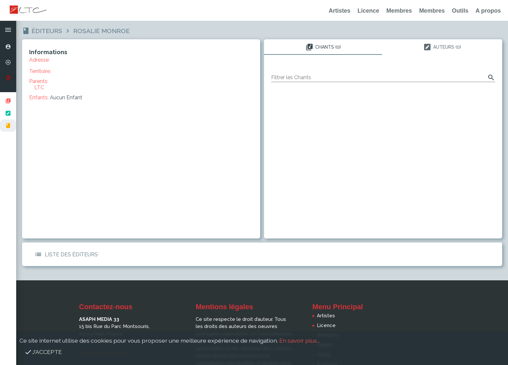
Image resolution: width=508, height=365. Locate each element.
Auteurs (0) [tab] (442, 47)
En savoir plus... (299, 340)
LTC (39, 87)
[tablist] (383, 47)
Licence (368, 10)
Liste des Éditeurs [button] (65, 254)
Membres (399, 10)
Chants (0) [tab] (323, 47)
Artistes (340, 10)
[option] (8, 47)
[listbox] (8, 113)
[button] (8, 29)
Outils (460, 10)
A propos (488, 10)
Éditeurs (46, 30)
